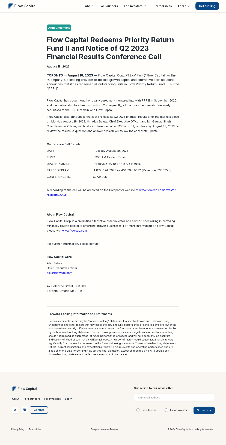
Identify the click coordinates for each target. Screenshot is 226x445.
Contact (39, 409)
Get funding (207, 6)
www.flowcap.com (74, 230)
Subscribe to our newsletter (153, 388)
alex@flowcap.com (59, 273)
